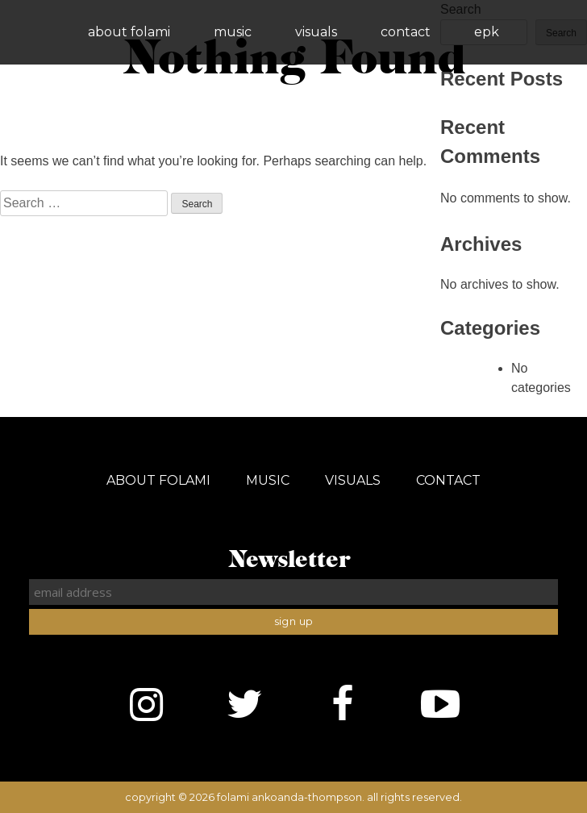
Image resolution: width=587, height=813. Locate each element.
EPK (486, 32)
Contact (406, 32)
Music (233, 32)
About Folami (129, 32)
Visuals (316, 32)
